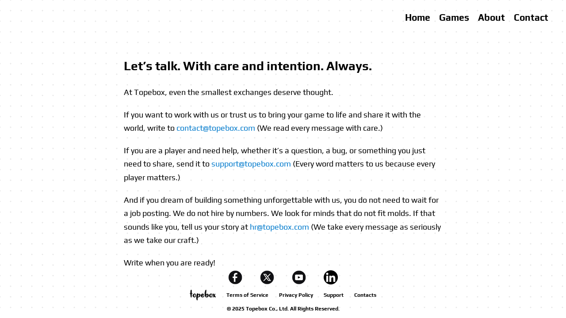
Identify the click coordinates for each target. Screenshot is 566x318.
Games (454, 17)
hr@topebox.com (279, 226)
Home (417, 17)
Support (334, 295)
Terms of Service (247, 295)
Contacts (365, 295)
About (491, 17)
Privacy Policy (296, 295)
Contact (531, 17)
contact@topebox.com (215, 127)
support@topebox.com (251, 163)
